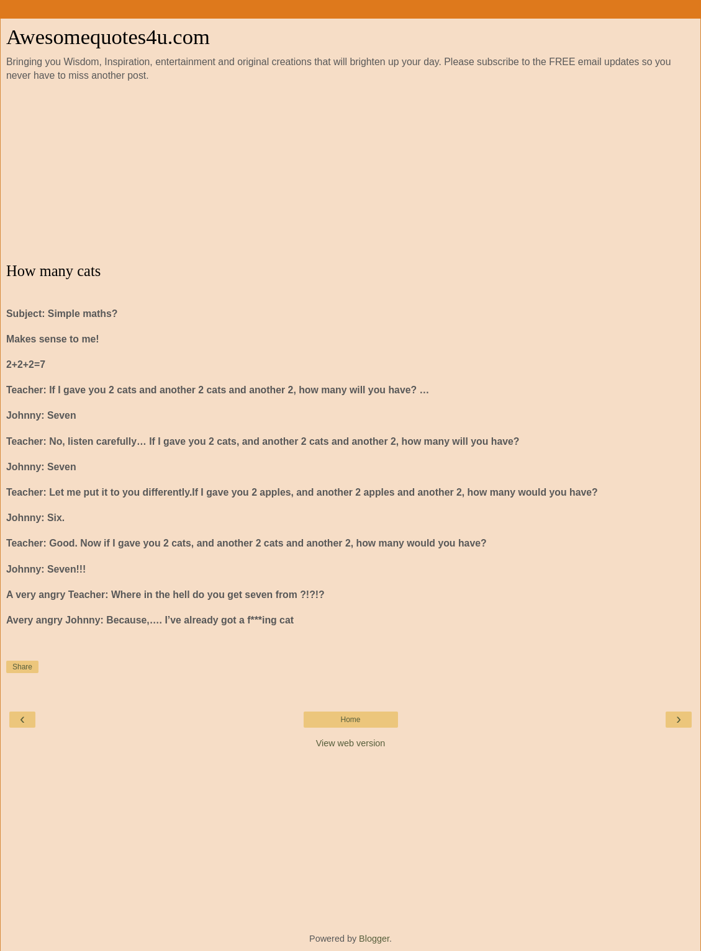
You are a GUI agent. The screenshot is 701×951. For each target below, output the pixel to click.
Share (22, 667)
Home (350, 719)
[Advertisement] (351, 172)
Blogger (374, 939)
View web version (351, 743)
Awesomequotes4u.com (108, 36)
